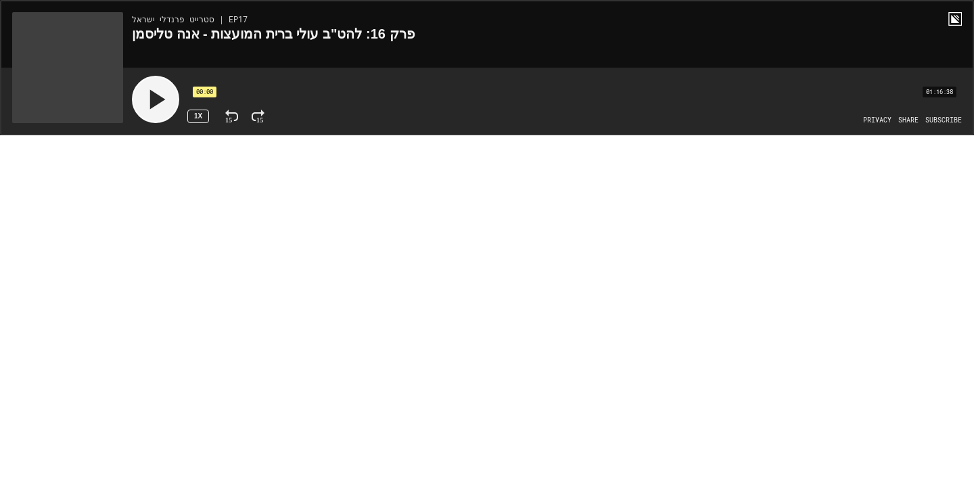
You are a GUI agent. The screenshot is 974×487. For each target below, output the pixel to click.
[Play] (155, 99)
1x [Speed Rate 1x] (198, 116)
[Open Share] (908, 120)
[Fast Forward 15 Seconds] (258, 116)
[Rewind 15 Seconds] (231, 116)
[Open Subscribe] (943, 120)
